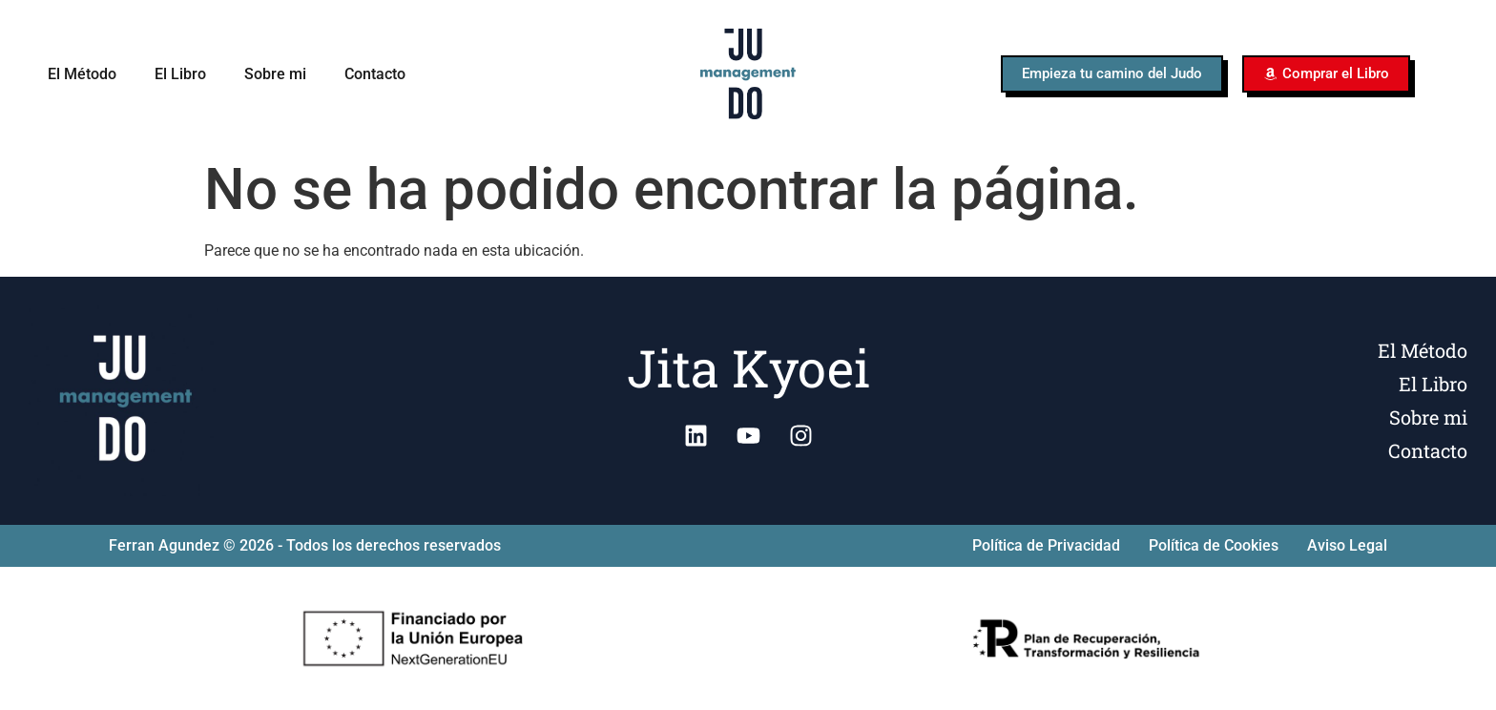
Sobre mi (275, 74)
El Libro (180, 74)
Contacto (374, 74)
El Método (82, 74)
